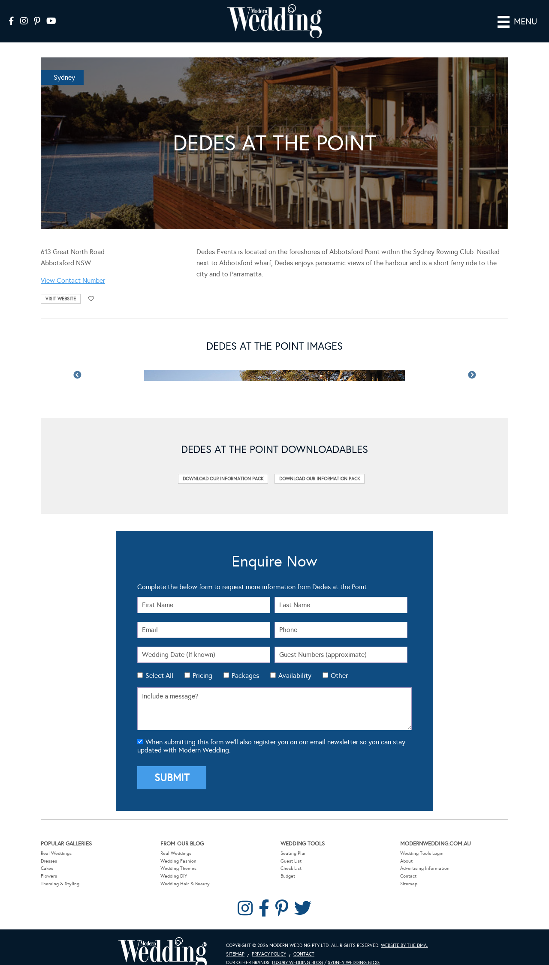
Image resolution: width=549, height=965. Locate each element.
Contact (408, 864)
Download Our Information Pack (223, 467)
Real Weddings (56, 841)
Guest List (291, 849)
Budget (288, 864)
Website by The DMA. (404, 933)
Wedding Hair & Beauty (185, 871)
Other (339, 663)
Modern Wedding (162, 941)
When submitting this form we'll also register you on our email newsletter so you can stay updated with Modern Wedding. (271, 734)
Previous (77, 363)
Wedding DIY (173, 864)
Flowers (49, 864)
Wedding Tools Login (421, 841)
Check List (291, 856)
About (406, 849)
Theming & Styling (60, 871)
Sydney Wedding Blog (354, 950)
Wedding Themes (178, 856)
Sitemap (408, 871)
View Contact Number (73, 268)
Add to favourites (91, 286)
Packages (245, 663)
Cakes (47, 856)
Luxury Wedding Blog (297, 950)
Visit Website (60, 287)
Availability (294, 663)
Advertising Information (424, 856)
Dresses (49, 849)
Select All (159, 663)
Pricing (202, 663)
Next (472, 363)
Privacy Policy (269, 942)
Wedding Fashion (178, 849)
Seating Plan (294, 841)
